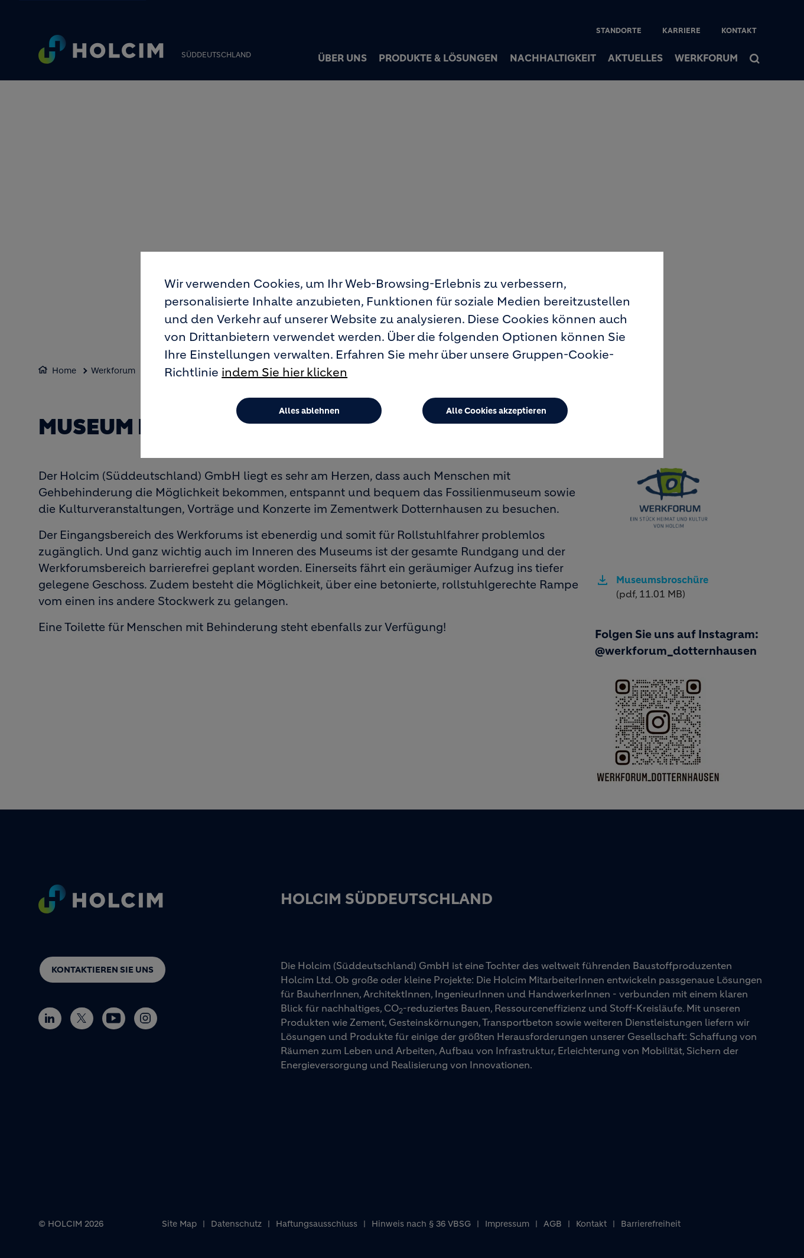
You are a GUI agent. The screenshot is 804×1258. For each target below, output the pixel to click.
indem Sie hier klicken (284, 372)
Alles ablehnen (309, 410)
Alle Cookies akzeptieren (496, 410)
